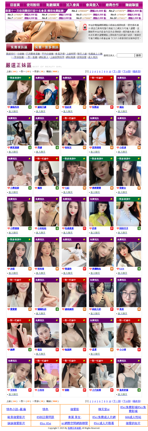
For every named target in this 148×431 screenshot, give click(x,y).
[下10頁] (126, 71)
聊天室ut (103, 409)
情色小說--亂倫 (16, 409)
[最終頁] (136, 71)
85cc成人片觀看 (104, 423)
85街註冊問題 (45, 417)
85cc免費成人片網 (103, 417)
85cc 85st (45, 423)
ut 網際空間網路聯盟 (75, 423)
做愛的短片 (133, 423)
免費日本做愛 (75, 428)
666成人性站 (133, 417)
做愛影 (74, 409)
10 (110, 71)
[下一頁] (116, 71)
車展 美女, (74, 417)
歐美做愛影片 (16, 417)
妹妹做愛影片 (16, 423)
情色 (45, 409)
